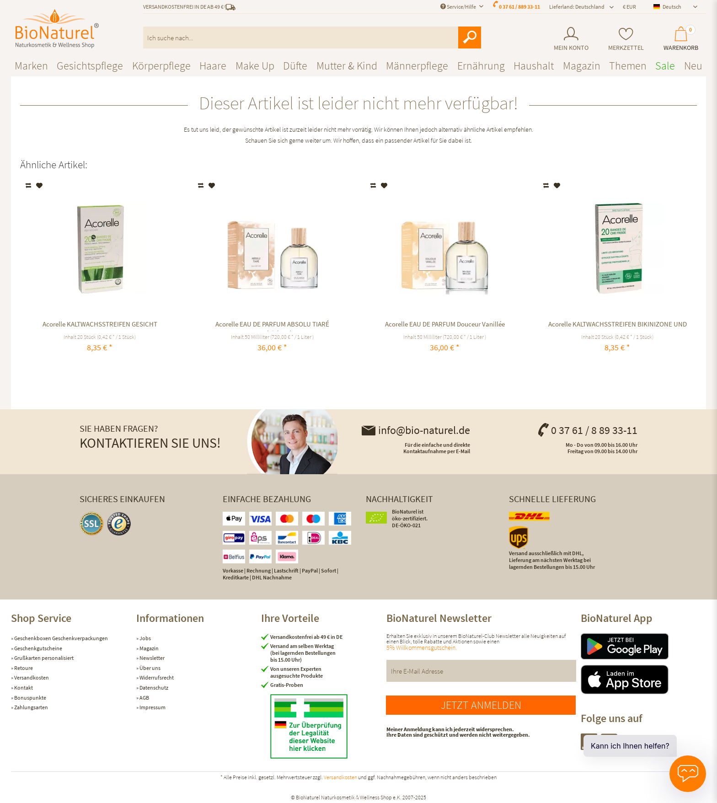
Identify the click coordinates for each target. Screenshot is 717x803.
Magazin (149, 648)
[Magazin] (581, 65)
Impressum (152, 707)
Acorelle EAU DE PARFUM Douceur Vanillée (445, 324)
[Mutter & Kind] (347, 65)
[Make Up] (255, 65)
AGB (144, 697)
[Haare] (213, 65)
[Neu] (693, 65)
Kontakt (23, 687)
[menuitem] (571, 39)
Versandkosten (31, 677)
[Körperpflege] (161, 65)
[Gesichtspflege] (90, 65)
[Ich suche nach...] (312, 37)
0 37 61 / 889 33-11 (519, 6)
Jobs (145, 638)
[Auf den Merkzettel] (39, 185)
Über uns (150, 667)
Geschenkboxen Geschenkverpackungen (60, 638)
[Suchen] (469, 37)
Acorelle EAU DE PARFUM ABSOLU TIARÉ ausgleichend (272, 325)
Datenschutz (153, 687)
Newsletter (152, 657)
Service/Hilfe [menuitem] (458, 6)
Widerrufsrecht (156, 677)
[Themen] (627, 65)
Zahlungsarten (30, 707)
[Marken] (31, 65)
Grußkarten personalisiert (43, 657)
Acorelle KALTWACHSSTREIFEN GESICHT (100, 324)
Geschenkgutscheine (37, 648)
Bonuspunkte (29, 697)
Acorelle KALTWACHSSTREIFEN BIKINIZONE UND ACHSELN (617, 325)
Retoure (23, 667)
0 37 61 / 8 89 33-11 (587, 430)
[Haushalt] (533, 65)
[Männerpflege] (417, 65)
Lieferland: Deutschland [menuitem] (577, 6)
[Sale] (665, 65)
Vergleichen (29, 186)
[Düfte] (295, 65)
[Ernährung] (481, 65)
